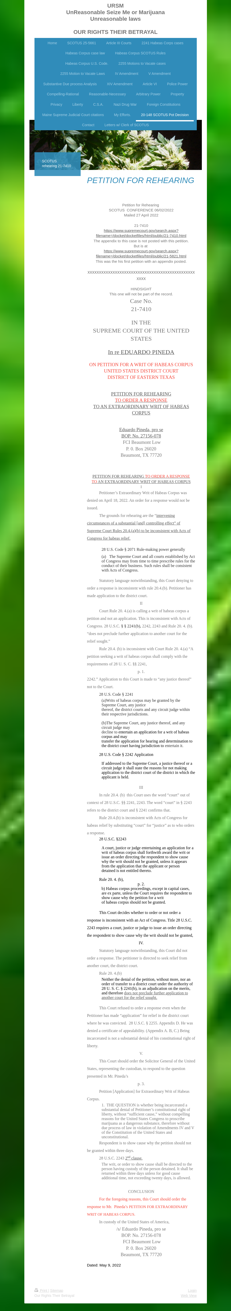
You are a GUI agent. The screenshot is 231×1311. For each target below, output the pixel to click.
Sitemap (56, 1290)
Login (192, 1290)
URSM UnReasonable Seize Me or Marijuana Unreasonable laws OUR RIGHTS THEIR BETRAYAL (115, 19)
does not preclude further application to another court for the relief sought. (145, 995)
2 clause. (134, 1158)
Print (41, 1290)
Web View (189, 1296)
